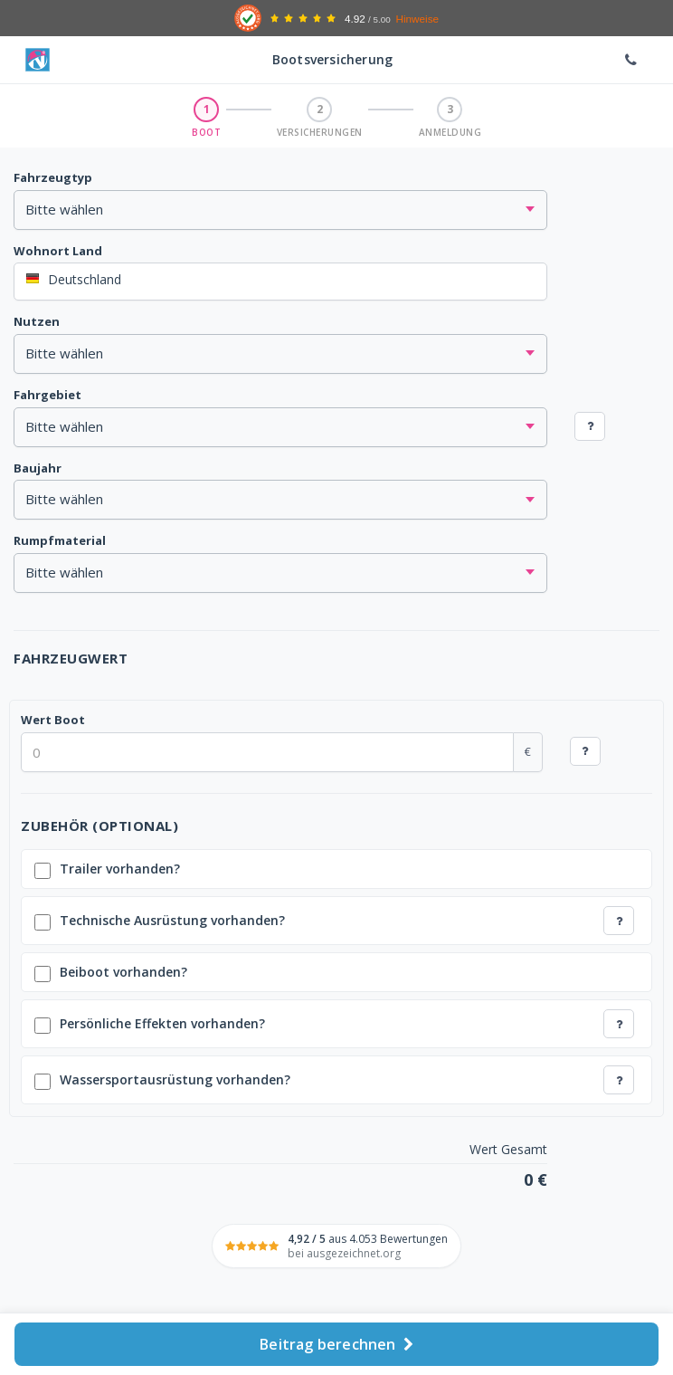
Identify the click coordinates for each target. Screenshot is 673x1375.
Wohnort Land (58, 251)
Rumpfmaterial (60, 540)
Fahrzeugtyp (53, 177)
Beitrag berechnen (336, 1344)
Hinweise (417, 18)
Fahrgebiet (47, 395)
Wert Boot (53, 719)
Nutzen (37, 321)
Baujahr (38, 468)
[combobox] (280, 282)
